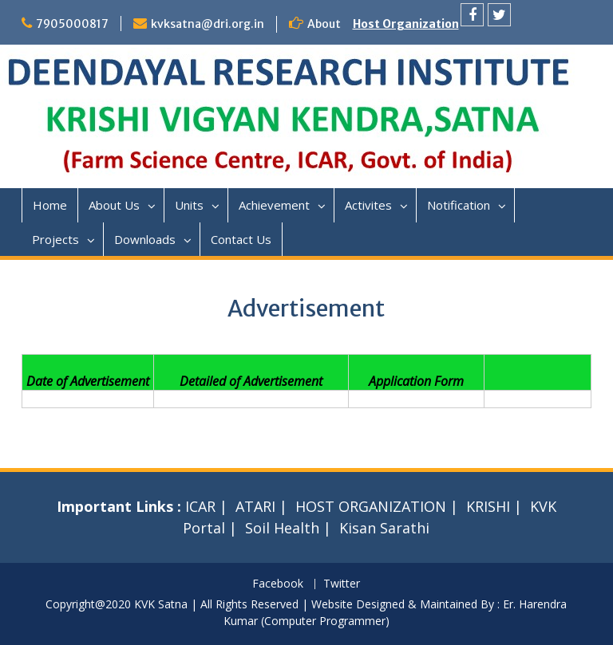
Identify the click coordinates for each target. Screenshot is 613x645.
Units (189, 205)
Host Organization (406, 24)
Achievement (274, 205)
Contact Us (241, 239)
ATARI (255, 506)
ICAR (200, 506)
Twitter (341, 584)
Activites (368, 205)
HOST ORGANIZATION (370, 506)
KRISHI (488, 506)
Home (50, 205)
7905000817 (72, 24)
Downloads (145, 239)
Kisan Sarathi (384, 527)
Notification (458, 205)
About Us (114, 205)
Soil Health (282, 527)
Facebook (277, 584)
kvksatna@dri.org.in (207, 24)
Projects (55, 239)
